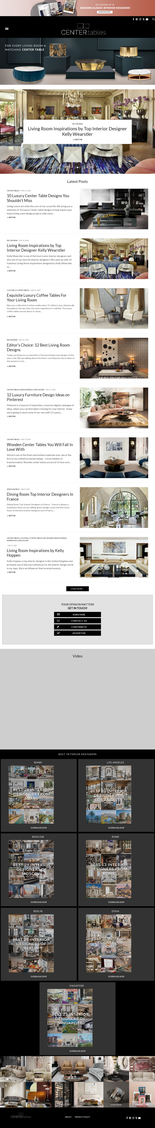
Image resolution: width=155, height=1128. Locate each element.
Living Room (38, 390)
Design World (26, 390)
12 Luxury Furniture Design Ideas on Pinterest (38, 397)
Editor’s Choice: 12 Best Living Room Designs (38, 347)
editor (78, 139)
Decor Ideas (77, 124)
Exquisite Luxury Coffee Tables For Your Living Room (37, 297)
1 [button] (75, 167)
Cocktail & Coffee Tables (18, 290)
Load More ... (77, 589)
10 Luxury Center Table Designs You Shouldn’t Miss (38, 198)
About (68, 1117)
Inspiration (12, 540)
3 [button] (79, 167)
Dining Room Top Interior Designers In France (40, 496)
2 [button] (77, 167)
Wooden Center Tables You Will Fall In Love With (40, 447)
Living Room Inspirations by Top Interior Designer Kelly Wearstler (77, 131)
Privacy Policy (82, 1117)
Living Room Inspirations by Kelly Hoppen (35, 553)
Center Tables (13, 191)
